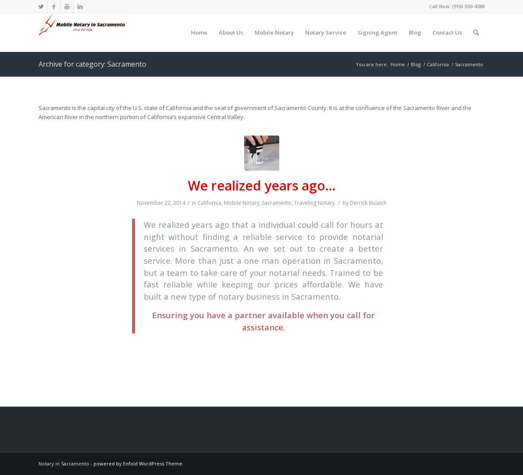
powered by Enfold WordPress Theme (138, 463)
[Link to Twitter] (41, 6)
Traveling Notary (314, 203)
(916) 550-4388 (468, 6)
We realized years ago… (262, 185)
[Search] (476, 32)
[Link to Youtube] (67, 6)
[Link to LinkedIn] (80, 6)
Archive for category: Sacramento (92, 64)
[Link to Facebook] (54, 6)
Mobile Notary (241, 203)
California (209, 203)
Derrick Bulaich (368, 203)
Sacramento (276, 203)
